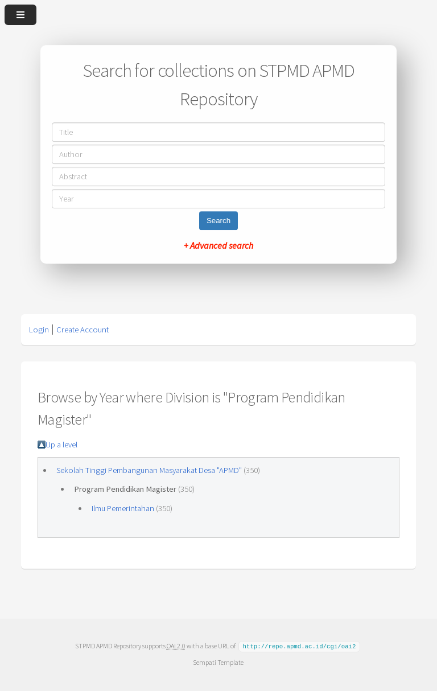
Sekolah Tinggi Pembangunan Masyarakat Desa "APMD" (149, 470)
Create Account (82, 329)
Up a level (61, 444)
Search (218, 220)
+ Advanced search (218, 245)
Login (39, 329)
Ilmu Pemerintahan (123, 508)
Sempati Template (218, 661)
